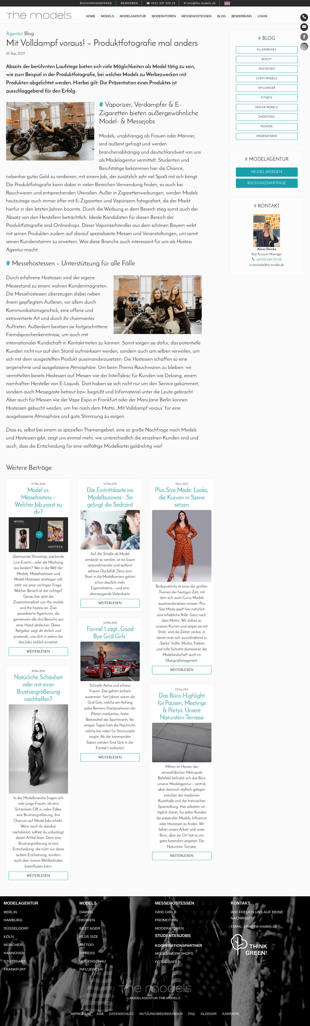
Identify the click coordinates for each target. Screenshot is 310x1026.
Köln (9, 936)
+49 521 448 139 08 (268, 267)
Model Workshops (174, 953)
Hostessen (266, 71)
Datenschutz (121, 1014)
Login (262, 16)
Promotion (166, 920)
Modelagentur (133, 16)
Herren (87, 920)
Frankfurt (15, 969)
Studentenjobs (173, 935)
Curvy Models (267, 81)
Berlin (10, 912)
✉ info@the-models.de (200, 3)
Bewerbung (242, 16)
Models (107, 16)
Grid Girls (165, 912)
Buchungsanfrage (96, 3)
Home (90, 16)
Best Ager (89, 928)
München (13, 945)
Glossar (209, 1014)
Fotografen (167, 962)
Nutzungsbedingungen (161, 1014)
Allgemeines (267, 50)
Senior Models (266, 112)
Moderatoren (164, 16)
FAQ (191, 1014)
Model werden (266, 180)
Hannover (14, 953)
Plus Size (88, 936)
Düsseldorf (16, 928)
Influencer (267, 91)
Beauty (266, 60)
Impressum (81, 1014)
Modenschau (92, 961)
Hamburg (13, 920)
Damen (86, 912)
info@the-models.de (260, 926)
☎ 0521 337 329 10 (161, 3)
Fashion (266, 133)
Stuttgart (15, 961)
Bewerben (129, 3)
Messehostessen (197, 16)
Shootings (266, 122)
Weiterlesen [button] (38, 651)
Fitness (267, 102)
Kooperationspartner (178, 945)
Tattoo (86, 945)
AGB (99, 1014)
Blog (221, 16)
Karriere (230, 1014)
